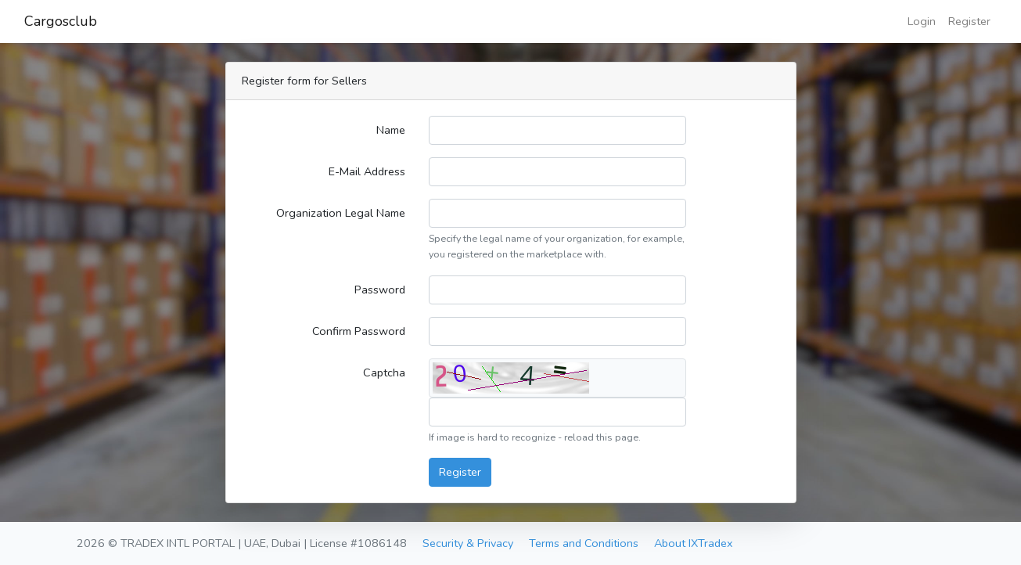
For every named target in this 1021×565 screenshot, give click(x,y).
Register (969, 21)
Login (922, 21)
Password (379, 289)
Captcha (384, 372)
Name (390, 130)
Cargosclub (60, 21)
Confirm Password (358, 331)
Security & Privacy (467, 543)
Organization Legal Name (340, 213)
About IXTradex (693, 543)
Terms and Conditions (583, 543)
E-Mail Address (367, 171)
